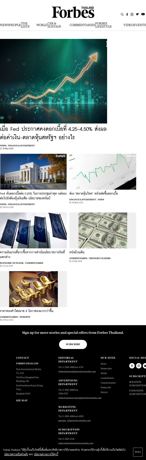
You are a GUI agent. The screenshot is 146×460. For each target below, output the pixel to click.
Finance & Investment (21, 145)
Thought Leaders (99, 258)
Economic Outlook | (12, 263)
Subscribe (73, 344)
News (101, 199)
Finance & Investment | (83, 199)
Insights (25, 317)
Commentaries (34, 263)
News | (3, 145)
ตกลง (138, 452)
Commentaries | (78, 258)
